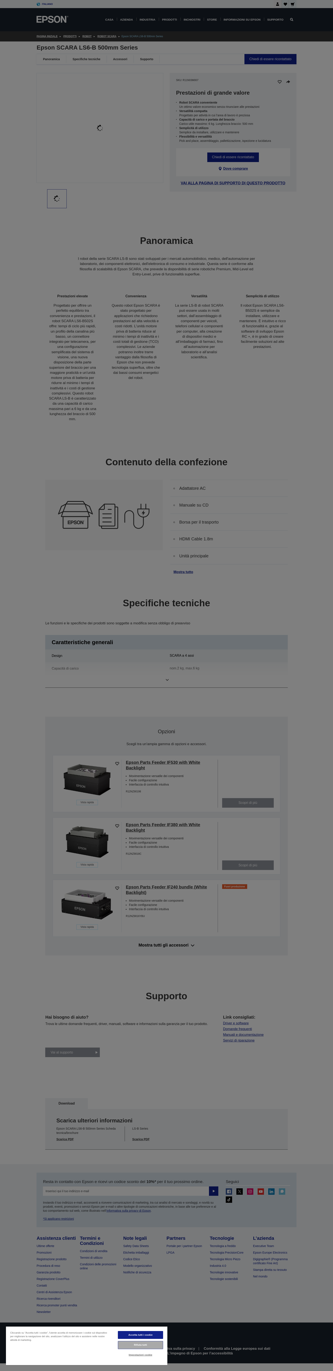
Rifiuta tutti (140, 1345)
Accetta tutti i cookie (140, 1335)
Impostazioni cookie (140, 1355)
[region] (86, 1345)
